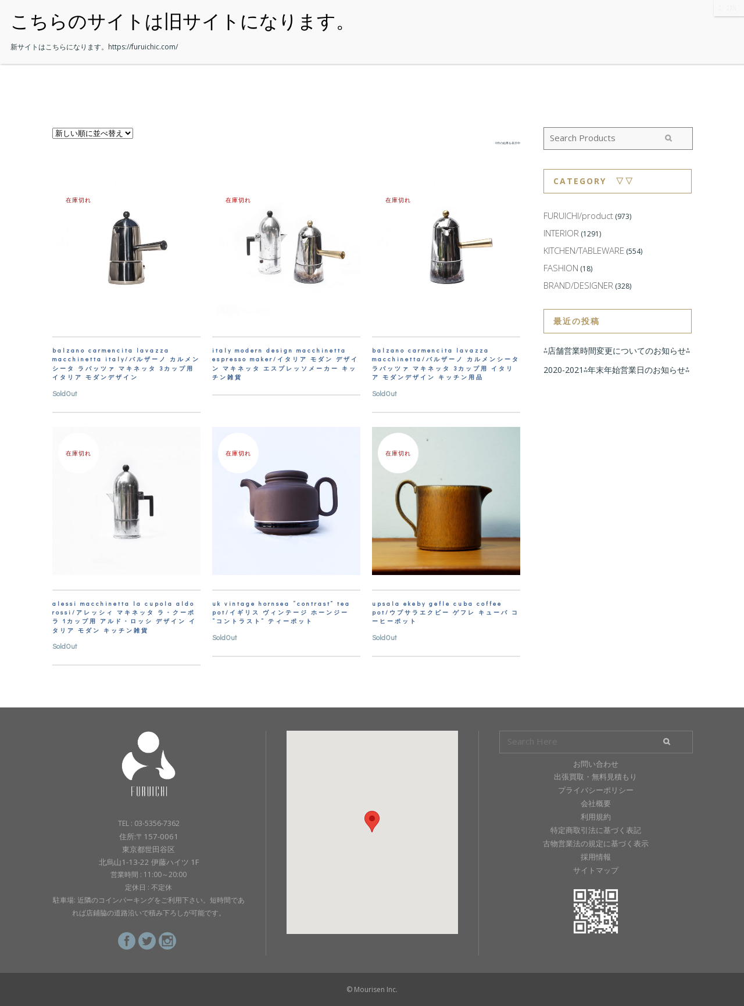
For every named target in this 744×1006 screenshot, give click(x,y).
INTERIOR (561, 233)
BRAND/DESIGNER (578, 285)
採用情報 (596, 856)
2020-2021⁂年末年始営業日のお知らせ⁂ (616, 369)
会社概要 (596, 803)
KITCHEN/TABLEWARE (583, 250)
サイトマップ (595, 870)
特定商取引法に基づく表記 (595, 830)
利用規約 (596, 816)
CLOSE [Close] (728, 8)
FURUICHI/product (578, 215)
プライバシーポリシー (596, 790)
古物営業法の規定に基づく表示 (596, 843)
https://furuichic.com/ (143, 47)
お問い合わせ (595, 764)
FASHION (560, 268)
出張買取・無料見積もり (595, 776)
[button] (372, 821)
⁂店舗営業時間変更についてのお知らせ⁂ (616, 350)
